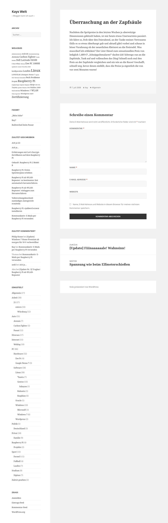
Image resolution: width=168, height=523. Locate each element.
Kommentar (77, 128)
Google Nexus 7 (22, 363)
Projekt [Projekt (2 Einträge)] (14, 81)
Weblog (17, 344)
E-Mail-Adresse (78, 179)
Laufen (17, 466)
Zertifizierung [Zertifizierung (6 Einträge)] (20, 97)
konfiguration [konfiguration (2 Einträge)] (17, 71)
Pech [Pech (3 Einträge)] (28, 77)
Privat (14, 433)
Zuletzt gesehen (19, 480)
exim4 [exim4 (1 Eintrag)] (19, 67)
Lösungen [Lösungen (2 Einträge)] (24, 74)
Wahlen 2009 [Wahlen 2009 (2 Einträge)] (35, 87)
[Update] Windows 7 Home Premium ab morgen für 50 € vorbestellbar (25, 239)
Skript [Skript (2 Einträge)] (32, 85)
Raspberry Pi (17, 442)
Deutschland (19, 428)
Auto (14, 316)
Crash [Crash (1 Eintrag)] (37, 57)
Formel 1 (17, 456)
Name (73, 167)
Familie (17, 438)
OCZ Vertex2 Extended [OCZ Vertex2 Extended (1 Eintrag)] (18, 78)
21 (15, 302)
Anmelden (16, 498)
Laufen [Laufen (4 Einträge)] (26, 70)
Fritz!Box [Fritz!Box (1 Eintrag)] (25, 67)
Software (18, 367)
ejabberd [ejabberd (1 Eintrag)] (14, 67)
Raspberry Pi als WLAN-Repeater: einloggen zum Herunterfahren (23, 190)
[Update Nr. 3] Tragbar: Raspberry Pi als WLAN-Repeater (26, 272)
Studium (15, 470)
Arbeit (15, 297)
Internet (15, 339)
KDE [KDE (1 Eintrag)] (29, 67)
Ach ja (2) (16, 143)
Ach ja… (15, 147)
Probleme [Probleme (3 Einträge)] (35, 77)
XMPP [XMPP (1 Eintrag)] (31, 94)
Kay (13, 247)
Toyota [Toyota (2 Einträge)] (14, 87)
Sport (14, 452)
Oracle (18, 400)
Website (74, 191)
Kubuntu (21, 391)
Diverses (15, 335)
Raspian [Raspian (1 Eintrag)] (27, 85)
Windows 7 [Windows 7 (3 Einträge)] (25, 90)
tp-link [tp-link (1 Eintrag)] (20, 87)
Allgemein (16, 293)
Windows (20, 405)
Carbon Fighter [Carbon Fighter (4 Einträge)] (27, 56)
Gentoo (20, 381)
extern (18, 307)
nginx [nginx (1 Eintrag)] (37, 75)
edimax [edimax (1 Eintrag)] (22, 64)
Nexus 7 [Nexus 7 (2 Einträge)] (32, 74)
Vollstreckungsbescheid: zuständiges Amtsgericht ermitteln (23, 201)
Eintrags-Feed (18, 502)
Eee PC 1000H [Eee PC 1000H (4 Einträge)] (32, 63)
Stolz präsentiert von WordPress (84, 287)
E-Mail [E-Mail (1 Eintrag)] (14, 64)
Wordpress (20, 419)
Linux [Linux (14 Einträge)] (35, 70)
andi (14, 264)
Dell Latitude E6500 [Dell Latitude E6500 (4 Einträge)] (26, 60)
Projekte (17, 447)
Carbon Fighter (20, 325)
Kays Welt (19, 11)
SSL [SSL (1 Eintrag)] (39, 85)
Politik (15, 424)
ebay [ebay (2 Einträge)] (18, 63)
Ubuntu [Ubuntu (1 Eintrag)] (24, 87)
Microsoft (21, 410)
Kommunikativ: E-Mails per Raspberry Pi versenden (25, 257)
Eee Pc (18, 358)
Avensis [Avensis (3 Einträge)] (15, 56)
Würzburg (22, 311)
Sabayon (23, 386)
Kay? (14, 120)
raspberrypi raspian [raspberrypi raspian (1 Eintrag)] (18, 85)
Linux (18, 372)
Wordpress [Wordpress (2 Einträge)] (25, 94)
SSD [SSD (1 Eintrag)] (36, 85)
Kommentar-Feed (19, 507)
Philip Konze (17, 236)
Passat (16, 330)
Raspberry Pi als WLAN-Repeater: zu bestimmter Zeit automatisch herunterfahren (25, 180)
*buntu (20, 377)
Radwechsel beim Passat (23, 125)
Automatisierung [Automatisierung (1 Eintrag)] (34, 54)
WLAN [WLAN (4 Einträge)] (34, 90)
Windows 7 (22, 414)
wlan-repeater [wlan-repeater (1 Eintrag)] (16, 94)
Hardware (18, 353)
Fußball (17, 461)
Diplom (17, 475)
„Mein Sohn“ (17, 115)
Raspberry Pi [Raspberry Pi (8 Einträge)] (26, 81)
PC (13, 349)
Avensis (17, 321)
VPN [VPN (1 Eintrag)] (28, 87)
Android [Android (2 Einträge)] (25, 54)
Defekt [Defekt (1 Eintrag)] (14, 60)
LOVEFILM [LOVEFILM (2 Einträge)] (16, 74)
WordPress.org (18, 512)
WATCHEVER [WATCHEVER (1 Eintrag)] (16, 91)
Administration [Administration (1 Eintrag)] (16, 54)
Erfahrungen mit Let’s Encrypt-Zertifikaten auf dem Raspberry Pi (26, 155)
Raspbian (21, 395)
